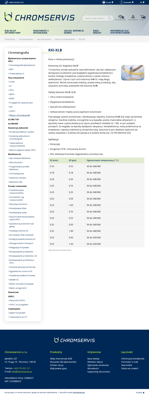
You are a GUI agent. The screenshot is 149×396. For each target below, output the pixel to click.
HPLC (11, 90)
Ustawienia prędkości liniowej (22, 275)
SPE (11, 107)
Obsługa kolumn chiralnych (21, 243)
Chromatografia (18, 52)
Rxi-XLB (82, 39)
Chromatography (26, 39)
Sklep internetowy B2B (61, 358)
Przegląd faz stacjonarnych (21, 102)
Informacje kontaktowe (132, 358)
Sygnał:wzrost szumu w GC (20, 271)
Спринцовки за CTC (18, 317)
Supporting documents (98, 371)
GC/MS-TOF (13, 119)
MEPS (11, 94)
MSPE (11, 98)
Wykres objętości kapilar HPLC (22, 150)
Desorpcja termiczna (18, 204)
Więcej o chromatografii (65, 39)
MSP (11, 69)
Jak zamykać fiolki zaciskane (21, 235)
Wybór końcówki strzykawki (21, 284)
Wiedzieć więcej (95, 361)
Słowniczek (13, 292)
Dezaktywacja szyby (18, 212)
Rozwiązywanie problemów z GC (23, 256)
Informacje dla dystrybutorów (120, 31)
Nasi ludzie (126, 365)
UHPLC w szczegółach (18, 304)
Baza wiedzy (97, 31)
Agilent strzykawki (17, 312)
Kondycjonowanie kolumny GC (22, 239)
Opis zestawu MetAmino (19, 158)
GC (10, 86)
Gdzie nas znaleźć (129, 368)
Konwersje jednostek (18, 128)
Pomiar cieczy (56, 365)
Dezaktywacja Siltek (17, 208)
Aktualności (93, 368)
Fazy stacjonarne (44, 39)
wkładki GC (14, 279)
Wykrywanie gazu (58, 368)
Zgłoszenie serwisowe (98, 365)
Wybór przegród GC (18, 288)
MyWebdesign (79, 392)
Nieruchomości (15, 162)
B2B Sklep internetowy (12, 31)
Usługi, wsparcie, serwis (74, 31)
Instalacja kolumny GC (19, 230)
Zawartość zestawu (17, 177)
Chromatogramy (16, 173)
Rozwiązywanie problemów (21, 251)
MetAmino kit (14, 154)
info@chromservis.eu (22, 371)
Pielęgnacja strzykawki (19, 247)
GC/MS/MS (13, 123)
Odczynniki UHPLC (17, 300)
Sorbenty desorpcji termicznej (22, 267)
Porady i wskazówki (17, 186)
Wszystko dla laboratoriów (63, 361)
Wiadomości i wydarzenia (41, 31)
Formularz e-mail (129, 361)
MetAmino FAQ (15, 182)
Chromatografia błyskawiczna (22, 65)
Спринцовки (14, 309)
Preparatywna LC (16, 73)
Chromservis (10, 39)
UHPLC (12, 111)
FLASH (12, 81)
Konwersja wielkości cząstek (21, 132)
